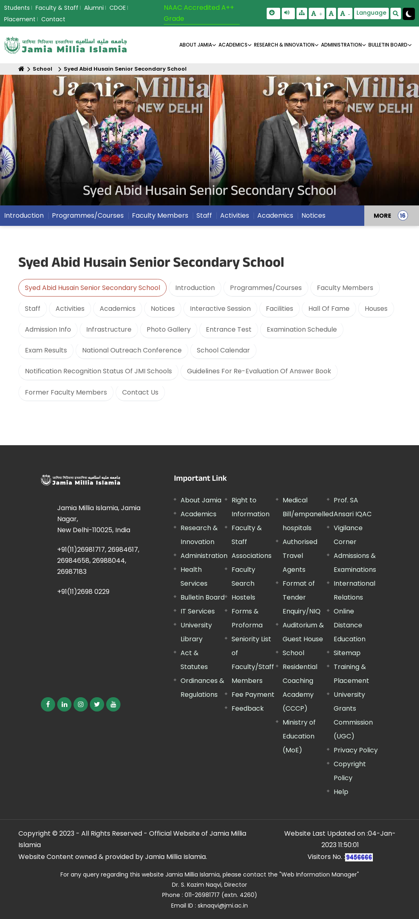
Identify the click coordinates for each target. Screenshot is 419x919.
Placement (20, 19)
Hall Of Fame (329, 308)
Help (341, 791)
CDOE (117, 8)
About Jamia (195, 44)
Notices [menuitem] (313, 215)
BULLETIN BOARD (388, 44)
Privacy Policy (356, 750)
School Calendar (223, 350)
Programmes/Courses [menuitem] (88, 215)
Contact (53, 19)
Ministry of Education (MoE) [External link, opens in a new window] (299, 736)
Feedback (248, 708)
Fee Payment (253, 694)
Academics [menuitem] (275, 215)
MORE (382, 216)
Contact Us (140, 392)
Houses (376, 308)
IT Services (198, 611)
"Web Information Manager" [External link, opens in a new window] (319, 874)
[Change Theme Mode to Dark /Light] (409, 14)
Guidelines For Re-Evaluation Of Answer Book (259, 371)
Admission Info (48, 329)
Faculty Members (345, 287)
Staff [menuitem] (204, 215)
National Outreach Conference (132, 350)
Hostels (243, 597)
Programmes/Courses (266, 287)
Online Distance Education (350, 625)
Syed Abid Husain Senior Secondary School (125, 69)
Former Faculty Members (66, 392)
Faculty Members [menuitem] (160, 215)
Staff (32, 308)
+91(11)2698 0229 (83, 591)
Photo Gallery (169, 329)
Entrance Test (229, 329)
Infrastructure (108, 329)
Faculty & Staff (57, 8)
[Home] (21, 68)
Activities (70, 308)
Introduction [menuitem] (24, 215)
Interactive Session (220, 308)
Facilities (279, 308)
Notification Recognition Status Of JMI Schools (98, 371)
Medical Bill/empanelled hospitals (308, 514)
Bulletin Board (203, 597)
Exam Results (46, 350)
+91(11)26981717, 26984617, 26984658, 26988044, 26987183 (98, 560)
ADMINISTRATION (341, 44)
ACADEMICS (232, 44)
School (42, 69)
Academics (118, 308)
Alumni (94, 8)
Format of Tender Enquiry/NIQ (302, 597)
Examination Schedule (302, 329)
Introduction (195, 287)
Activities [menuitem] (234, 215)
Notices (163, 308)
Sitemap (347, 653)
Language (371, 13)
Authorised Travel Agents (300, 555)
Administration (204, 555)
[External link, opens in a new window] (48, 704)
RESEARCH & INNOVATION (284, 44)
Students (17, 8)
